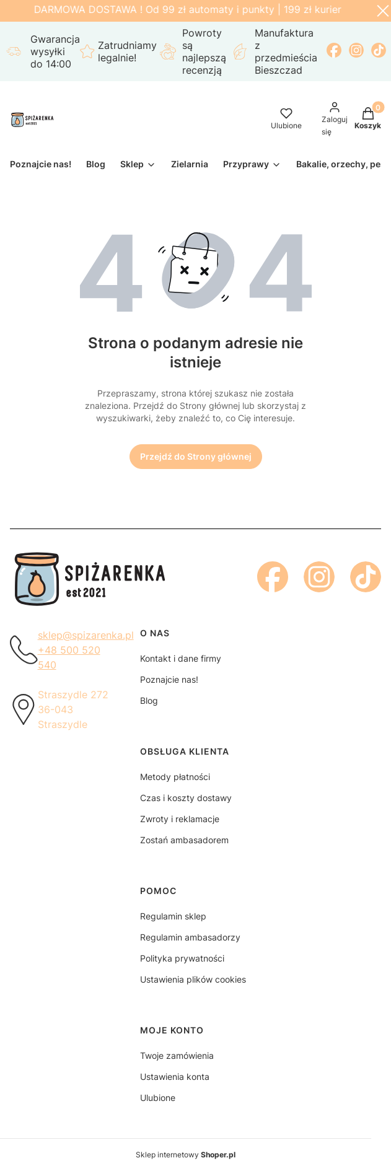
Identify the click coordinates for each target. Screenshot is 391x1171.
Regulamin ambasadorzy (190, 937)
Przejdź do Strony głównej (196, 456)
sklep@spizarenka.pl (86, 635)
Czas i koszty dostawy (186, 797)
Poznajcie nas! (169, 679)
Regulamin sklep (173, 916)
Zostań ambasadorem (184, 840)
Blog (149, 700)
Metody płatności (175, 776)
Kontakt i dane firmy (180, 658)
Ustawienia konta (174, 1076)
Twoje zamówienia (177, 1055)
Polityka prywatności (182, 958)
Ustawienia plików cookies (193, 979)
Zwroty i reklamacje (179, 819)
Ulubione (157, 1097)
